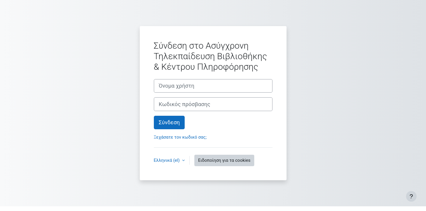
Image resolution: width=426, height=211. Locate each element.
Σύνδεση (169, 122)
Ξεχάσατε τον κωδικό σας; (180, 137)
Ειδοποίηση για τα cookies (224, 160)
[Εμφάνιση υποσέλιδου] (411, 196)
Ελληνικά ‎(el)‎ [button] (167, 160)
